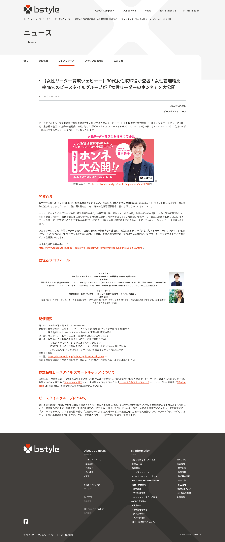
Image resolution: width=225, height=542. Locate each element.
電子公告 (182, 480)
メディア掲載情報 (94, 60)
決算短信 (137, 505)
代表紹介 (89, 467)
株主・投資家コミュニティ (144, 522)
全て (26, 60)
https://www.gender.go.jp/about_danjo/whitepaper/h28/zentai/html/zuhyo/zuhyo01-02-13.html (91, 247)
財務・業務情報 (139, 484)
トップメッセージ (141, 472)
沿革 (87, 476)
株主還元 (182, 484)
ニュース (37, 19)
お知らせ (118, 60)
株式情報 (181, 463)
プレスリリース (66, 60)
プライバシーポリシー (46, 535)
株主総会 (182, 467)
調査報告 (43, 60)
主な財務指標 (139, 492)
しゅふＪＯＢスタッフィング (135, 382)
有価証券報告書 (140, 509)
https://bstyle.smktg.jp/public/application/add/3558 (121, 184)
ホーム (27, 19)
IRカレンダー (183, 459)
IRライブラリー (139, 501)
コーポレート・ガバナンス (145, 476)
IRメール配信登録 (66, 535)
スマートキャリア (74, 382)
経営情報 (136, 467)
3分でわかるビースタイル (143, 459)
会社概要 (89, 472)
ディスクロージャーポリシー (146, 480)
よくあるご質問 (184, 492)
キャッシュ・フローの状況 (145, 497)
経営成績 (137, 488)
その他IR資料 (139, 517)
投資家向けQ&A (184, 488)
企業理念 (89, 463)
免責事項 (181, 497)
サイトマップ (29, 535)
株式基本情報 (184, 476)
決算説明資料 (139, 513)
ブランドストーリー (94, 459)
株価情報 (182, 472)
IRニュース (137, 463)
